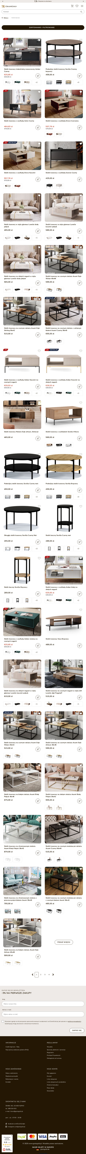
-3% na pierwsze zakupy (16, 993)
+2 (36, 82)
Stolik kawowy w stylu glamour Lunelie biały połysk (21, 225)
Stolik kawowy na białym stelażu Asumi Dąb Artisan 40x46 (21, 951)
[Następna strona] (53, 974)
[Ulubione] (77, 6)
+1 (36, 238)
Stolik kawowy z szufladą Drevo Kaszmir (19, 173)
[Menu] (82, 6)
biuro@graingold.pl (17, 1111)
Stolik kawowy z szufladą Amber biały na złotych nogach (61, 588)
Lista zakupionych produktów (56, 1082)
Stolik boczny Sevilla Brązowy (15, 587)
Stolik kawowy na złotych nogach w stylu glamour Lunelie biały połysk (20, 277)
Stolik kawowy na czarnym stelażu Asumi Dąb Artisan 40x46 (63, 744)
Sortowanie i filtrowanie (42, 27)
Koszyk (49, 1076)
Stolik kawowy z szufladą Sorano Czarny (61, 173)
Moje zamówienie (13, 1069)
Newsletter (50, 1091)
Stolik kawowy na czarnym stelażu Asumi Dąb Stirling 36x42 (22, 329)
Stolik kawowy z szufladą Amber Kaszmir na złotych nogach (63, 381)
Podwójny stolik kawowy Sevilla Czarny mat (21, 484)
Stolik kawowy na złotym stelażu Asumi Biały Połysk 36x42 (63, 795)
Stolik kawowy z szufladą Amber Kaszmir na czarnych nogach (21, 381)
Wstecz (6, 18)
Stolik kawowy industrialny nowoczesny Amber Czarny (22, 70)
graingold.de (43, 1149)
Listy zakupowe (52, 1079)
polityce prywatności (74, 1021)
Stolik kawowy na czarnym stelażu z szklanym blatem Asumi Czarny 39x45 (63, 329)
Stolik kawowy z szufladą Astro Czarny (19, 121)
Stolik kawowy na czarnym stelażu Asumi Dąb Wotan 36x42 (22, 744)
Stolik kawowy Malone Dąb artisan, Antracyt (21, 432)
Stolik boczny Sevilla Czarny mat (58, 535)
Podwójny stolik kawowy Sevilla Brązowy (62, 484)
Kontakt (8, 1082)
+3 (78, 82)
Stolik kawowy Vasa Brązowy (57, 639)
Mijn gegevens (51, 1073)
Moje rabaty (50, 1088)
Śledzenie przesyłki (12, 1076)
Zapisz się (77, 1030)
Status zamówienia (12, 1073)
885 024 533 (12, 1108)
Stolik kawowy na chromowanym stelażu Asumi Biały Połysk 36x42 (19, 847)
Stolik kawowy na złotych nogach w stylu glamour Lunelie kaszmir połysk (20, 692)
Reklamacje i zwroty (12, 1079)
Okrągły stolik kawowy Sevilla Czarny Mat (20, 535)
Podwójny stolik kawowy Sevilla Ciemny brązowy (61, 70)
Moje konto (52, 1069)
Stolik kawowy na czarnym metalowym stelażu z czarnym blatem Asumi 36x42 (64, 899)
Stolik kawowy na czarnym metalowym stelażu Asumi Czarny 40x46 (64, 847)
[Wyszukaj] (80, 12)
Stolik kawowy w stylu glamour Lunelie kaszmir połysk (61, 225)
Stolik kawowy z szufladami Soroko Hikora (62, 432)
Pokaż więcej (63, 942)
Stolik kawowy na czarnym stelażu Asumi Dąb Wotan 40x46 (63, 277)
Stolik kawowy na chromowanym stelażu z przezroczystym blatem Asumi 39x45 (20, 899)
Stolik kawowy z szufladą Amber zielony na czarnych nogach (21, 640)
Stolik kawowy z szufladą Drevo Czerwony (62, 121)
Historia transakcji (52, 1085)
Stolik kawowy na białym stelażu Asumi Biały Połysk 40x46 (21, 795)
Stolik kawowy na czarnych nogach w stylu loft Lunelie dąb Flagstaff (64, 692)
